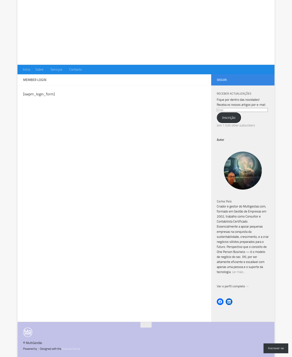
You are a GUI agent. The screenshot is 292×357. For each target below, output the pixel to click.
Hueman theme (71, 348)
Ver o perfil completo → (233, 286)
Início (26, 69)
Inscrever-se (276, 348)
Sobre (39, 69)
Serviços (56, 69)
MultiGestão (45, 13)
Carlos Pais (224, 201)
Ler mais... (239, 272)
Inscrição (228, 117)
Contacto (75, 69)
